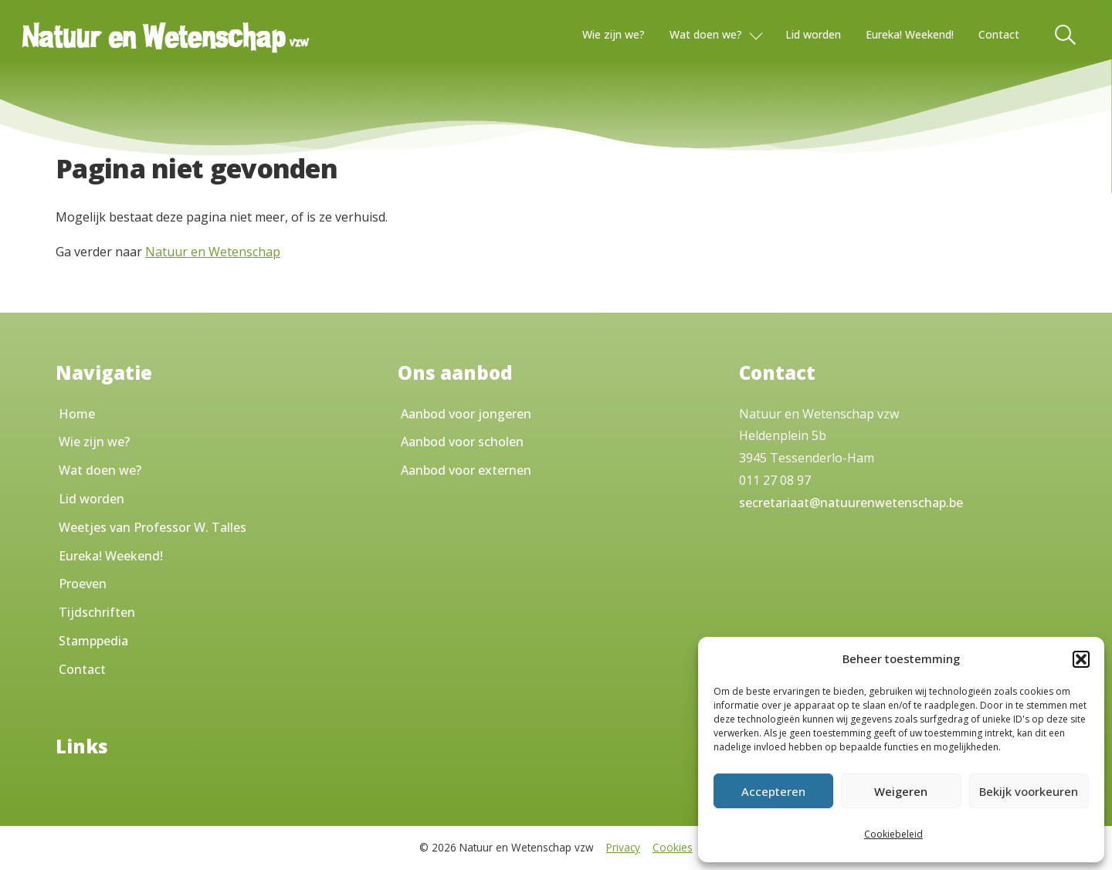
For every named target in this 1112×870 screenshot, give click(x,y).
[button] (1081, 659)
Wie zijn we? (613, 34)
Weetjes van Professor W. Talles (152, 527)
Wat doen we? (706, 34)
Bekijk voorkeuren (1028, 791)
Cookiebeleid (893, 834)
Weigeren (900, 791)
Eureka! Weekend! (910, 34)
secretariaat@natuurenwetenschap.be (851, 502)
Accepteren (773, 791)
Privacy (623, 847)
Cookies (673, 847)
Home (77, 413)
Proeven (83, 583)
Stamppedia (93, 640)
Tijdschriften (97, 612)
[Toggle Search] (1066, 34)
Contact (998, 34)
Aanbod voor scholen (462, 441)
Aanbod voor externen (466, 470)
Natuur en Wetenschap (212, 251)
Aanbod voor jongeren (466, 413)
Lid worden (813, 34)
